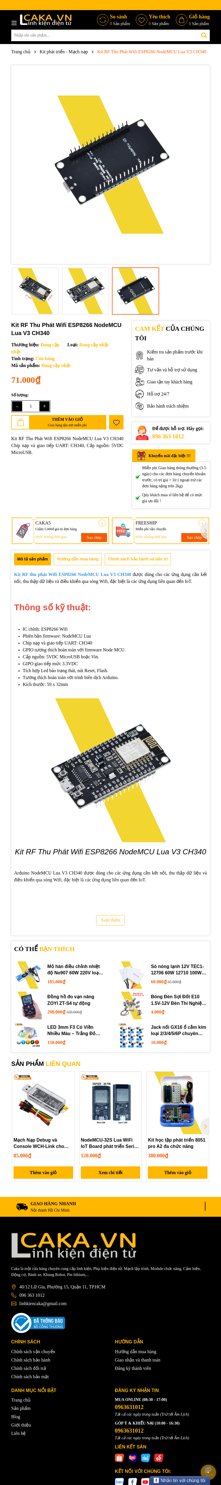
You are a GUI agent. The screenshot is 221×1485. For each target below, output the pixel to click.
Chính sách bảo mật (30, 1376)
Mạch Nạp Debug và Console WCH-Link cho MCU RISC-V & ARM (39, 1144)
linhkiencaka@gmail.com (42, 1303)
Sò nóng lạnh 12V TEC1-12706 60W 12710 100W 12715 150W (177, 970)
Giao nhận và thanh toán (137, 1359)
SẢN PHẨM (46, 1063)
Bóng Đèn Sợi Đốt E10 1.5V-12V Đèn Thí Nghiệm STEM (178, 1000)
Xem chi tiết (110, 1172)
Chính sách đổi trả (28, 1368)
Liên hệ (18, 1433)
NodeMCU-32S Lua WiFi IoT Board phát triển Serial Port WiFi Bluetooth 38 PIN (110, 1144)
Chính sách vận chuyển (33, 1351)
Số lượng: (20, 395)
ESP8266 (49, 629)
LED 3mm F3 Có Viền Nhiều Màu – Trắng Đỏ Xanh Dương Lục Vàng (72, 1031)
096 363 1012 (168, 436)
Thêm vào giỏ (43, 1172)
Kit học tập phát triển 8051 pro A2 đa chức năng (176, 1143)
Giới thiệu (21, 1425)
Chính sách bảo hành (30, 1359)
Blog (15, 1416)
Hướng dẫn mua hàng (135, 1351)
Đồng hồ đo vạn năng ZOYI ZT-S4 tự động (71, 999)
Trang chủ (21, 1400)
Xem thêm (110, 920)
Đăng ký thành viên (133, 1368)
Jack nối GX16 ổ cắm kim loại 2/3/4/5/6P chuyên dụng (179, 1031)
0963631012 (129, 1407)
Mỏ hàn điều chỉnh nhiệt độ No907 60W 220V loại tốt (73, 970)
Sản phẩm (21, 1408)
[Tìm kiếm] (204, 35)
